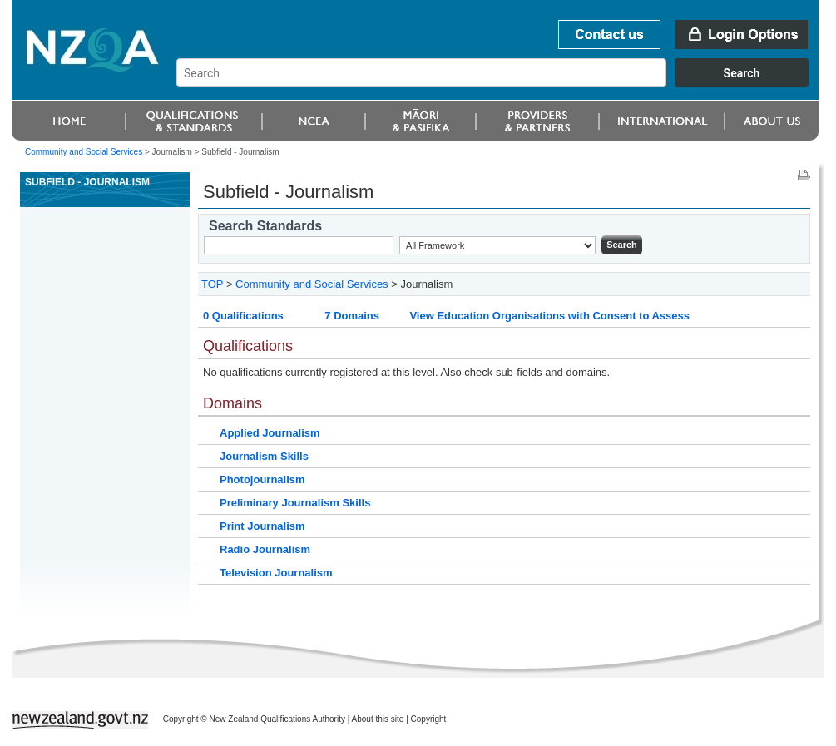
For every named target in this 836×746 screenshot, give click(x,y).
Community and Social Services (83, 151)
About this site (378, 719)
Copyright (429, 719)
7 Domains (351, 315)
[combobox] (500, 83)
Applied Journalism (270, 433)
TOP (212, 284)
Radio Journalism (265, 549)
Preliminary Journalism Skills (295, 503)
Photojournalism (262, 479)
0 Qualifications (243, 315)
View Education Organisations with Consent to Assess (549, 315)
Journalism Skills (264, 456)
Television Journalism (276, 572)
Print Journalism (262, 526)
